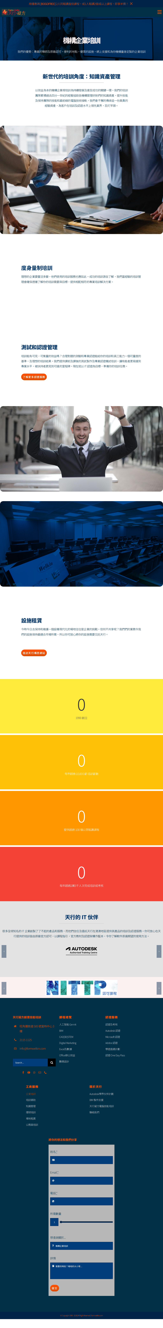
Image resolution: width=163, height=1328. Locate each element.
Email (54, 1172)
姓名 (53, 1152)
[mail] (40, 1072)
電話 (53, 1193)
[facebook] (23, 1072)
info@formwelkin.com (33, 1048)
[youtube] (29, 1072)
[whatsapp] (34, 1072)
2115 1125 (26, 1040)
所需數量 (55, 1214)
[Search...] (30, 1062)
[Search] (52, 1062)
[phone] (45, 1072)
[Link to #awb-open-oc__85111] (159, 12)
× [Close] (131, 4)
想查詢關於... (58, 1237)
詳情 (53, 1258)
